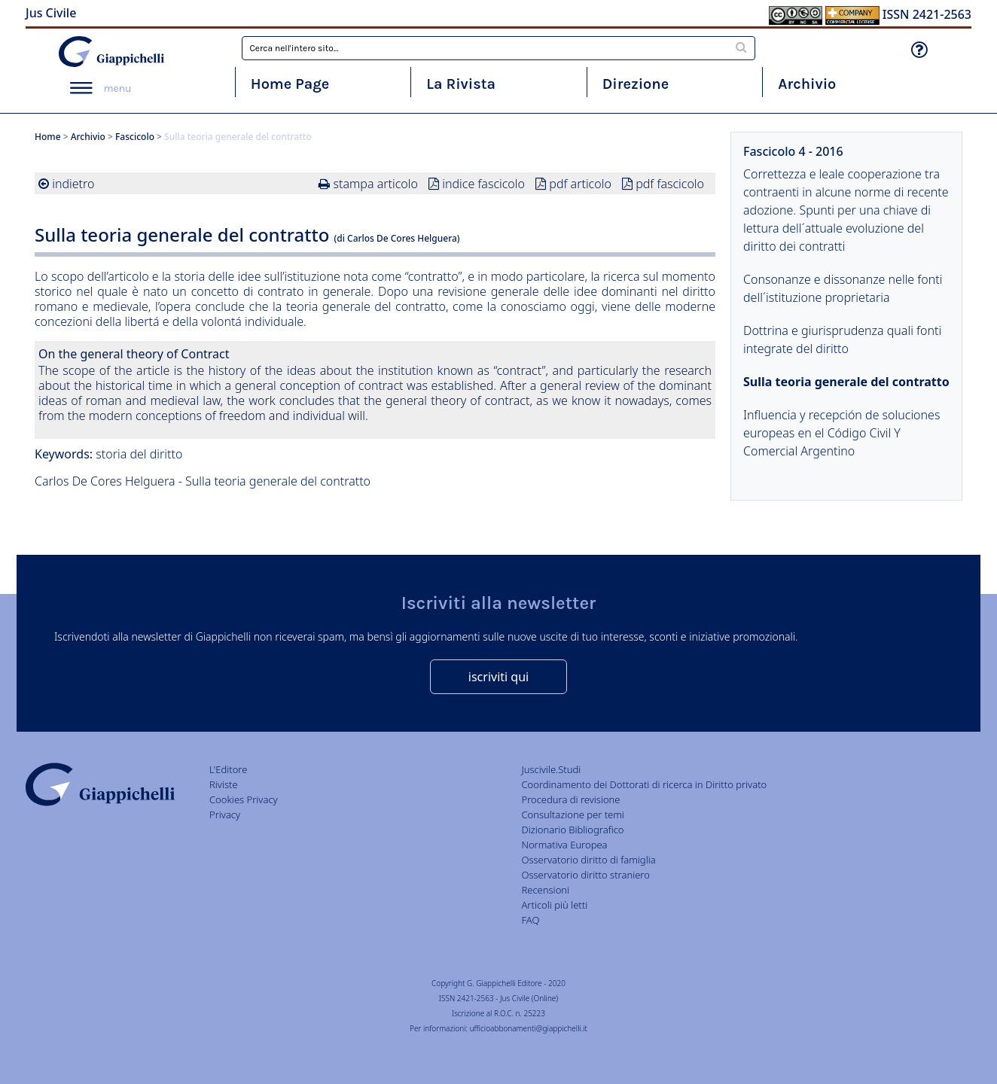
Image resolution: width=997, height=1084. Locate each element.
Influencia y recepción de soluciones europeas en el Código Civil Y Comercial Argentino (841, 432)
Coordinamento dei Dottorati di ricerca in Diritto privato (644, 784)
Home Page (290, 84)
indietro (73, 183)
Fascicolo (134, 136)
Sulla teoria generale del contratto (846, 381)
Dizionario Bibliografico (572, 829)
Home (48, 136)
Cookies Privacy (243, 799)
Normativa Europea (564, 844)
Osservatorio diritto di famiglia (588, 859)
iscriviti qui (498, 676)
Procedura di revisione (570, 799)
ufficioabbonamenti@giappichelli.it (528, 1028)
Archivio (807, 84)
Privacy (224, 814)
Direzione (635, 84)
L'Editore (228, 769)
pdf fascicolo (670, 183)
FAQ (530, 920)
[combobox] (498, 48)
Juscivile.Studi (551, 769)
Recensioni (545, 890)
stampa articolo (376, 183)
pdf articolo (580, 183)
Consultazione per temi (572, 814)
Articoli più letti (554, 905)
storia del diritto (139, 454)
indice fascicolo (483, 183)
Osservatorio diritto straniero (585, 875)
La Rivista (460, 84)
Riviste (223, 784)
